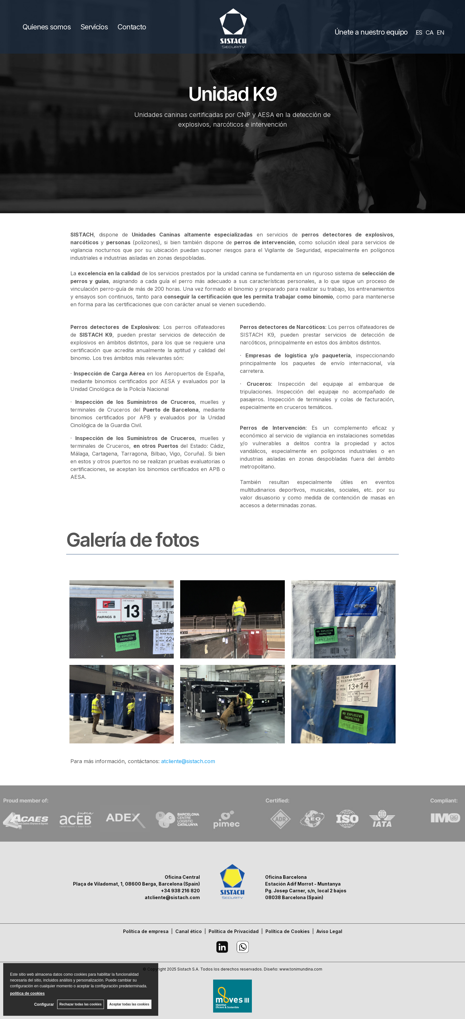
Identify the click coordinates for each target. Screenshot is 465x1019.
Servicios (94, 27)
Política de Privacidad (234, 931)
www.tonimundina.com (300, 969)
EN (440, 32)
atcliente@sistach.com (188, 761)
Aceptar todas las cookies (129, 1004)
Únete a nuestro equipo (371, 32)
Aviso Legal (329, 931)
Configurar (44, 1004)
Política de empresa (146, 931)
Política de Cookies (287, 931)
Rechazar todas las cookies (80, 1004)
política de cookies (27, 993)
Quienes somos (47, 27)
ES (419, 32)
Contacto (132, 27)
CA (429, 32)
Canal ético (188, 931)
